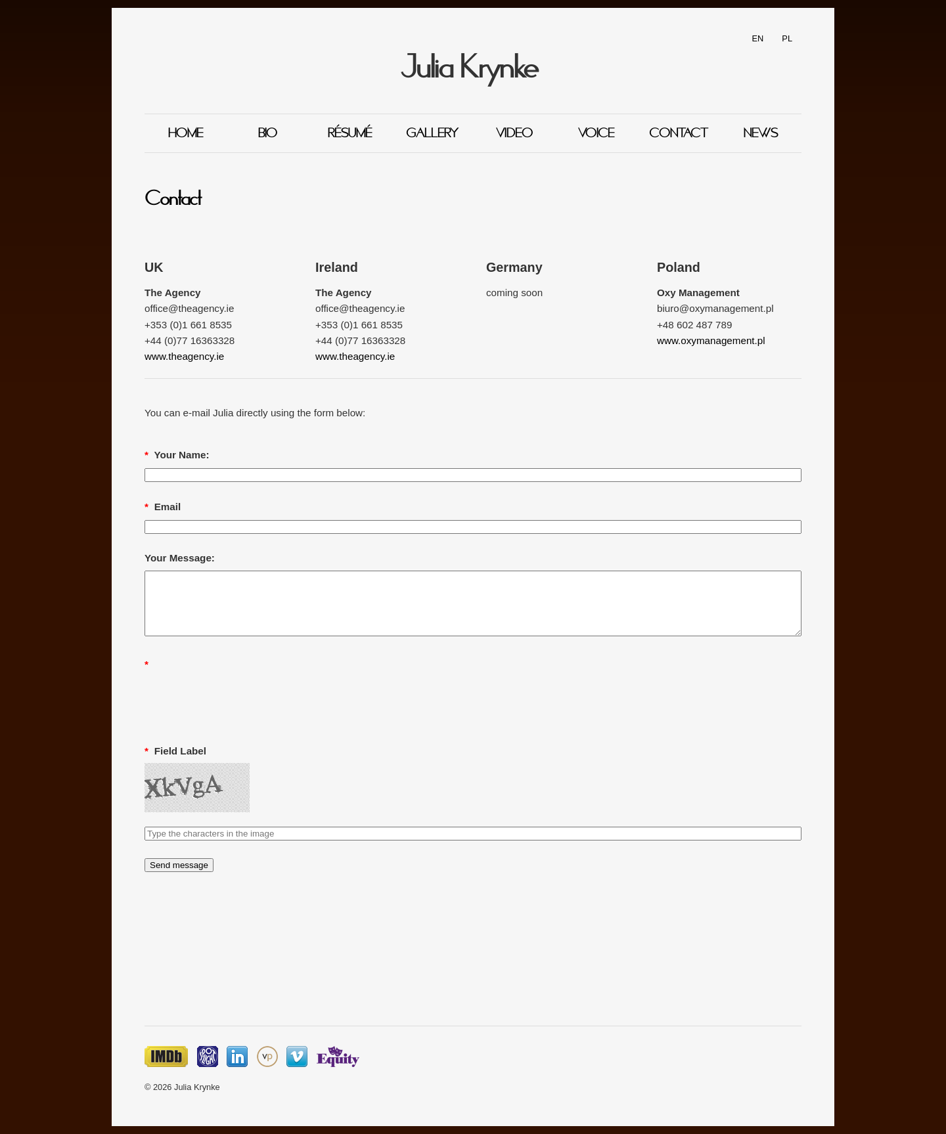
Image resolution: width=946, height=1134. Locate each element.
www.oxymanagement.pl (711, 340)
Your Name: (177, 454)
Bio (267, 133)
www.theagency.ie (184, 356)
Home (185, 133)
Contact (678, 133)
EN (758, 38)
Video (514, 133)
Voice (596, 133)
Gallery (432, 133)
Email (163, 506)
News (761, 133)
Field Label (175, 750)
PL (787, 38)
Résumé (350, 133)
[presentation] (244, 702)
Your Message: (180, 557)
